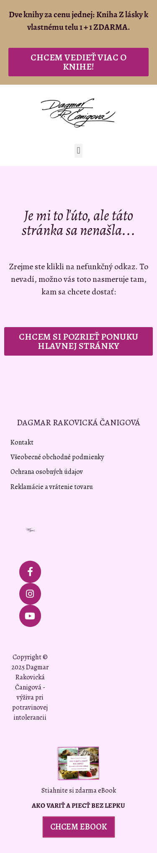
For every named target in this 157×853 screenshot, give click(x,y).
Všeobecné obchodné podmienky (57, 457)
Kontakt (21, 442)
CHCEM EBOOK (78, 826)
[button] (78, 151)
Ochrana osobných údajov (46, 471)
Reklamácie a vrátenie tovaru (51, 487)
